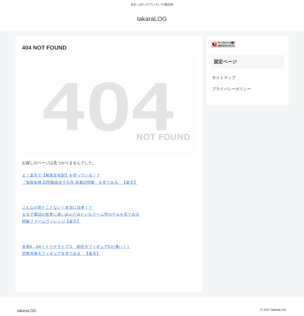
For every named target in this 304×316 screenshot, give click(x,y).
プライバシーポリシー (231, 89)
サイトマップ (224, 77)
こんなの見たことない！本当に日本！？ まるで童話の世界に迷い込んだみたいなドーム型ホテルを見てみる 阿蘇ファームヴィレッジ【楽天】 (80, 214)
